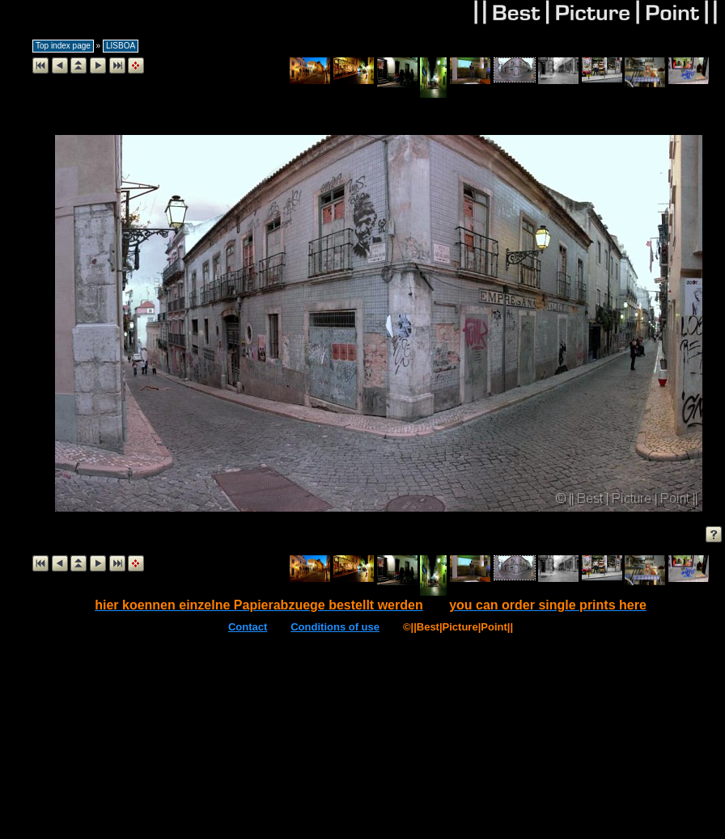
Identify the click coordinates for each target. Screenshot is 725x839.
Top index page (63, 45)
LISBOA (120, 45)
